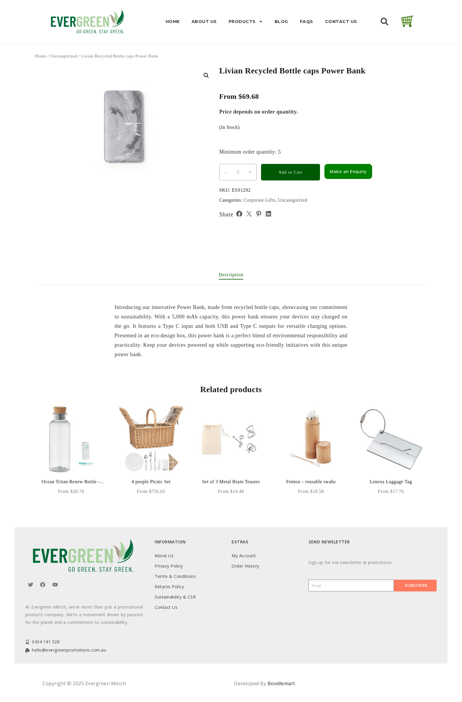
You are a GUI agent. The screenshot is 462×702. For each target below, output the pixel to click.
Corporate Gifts (259, 200)
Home (173, 21)
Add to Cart (290, 172)
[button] (384, 21)
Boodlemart (281, 683)
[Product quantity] (238, 172)
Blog (281, 21)
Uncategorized (63, 56)
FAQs (306, 21)
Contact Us (341, 21)
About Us (204, 21)
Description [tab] (231, 274)
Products (246, 22)
